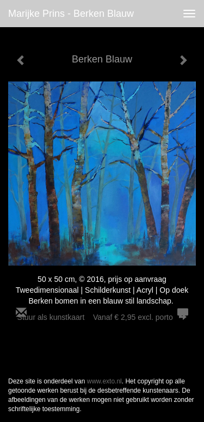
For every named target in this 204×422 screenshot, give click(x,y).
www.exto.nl (104, 381)
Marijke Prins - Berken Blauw (71, 13)
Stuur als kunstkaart (102, 317)
